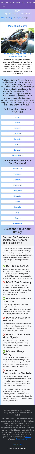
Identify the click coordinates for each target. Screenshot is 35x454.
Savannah (17, 150)
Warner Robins (17, 155)
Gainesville (17, 139)
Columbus (17, 134)
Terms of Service (21, 439)
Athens (17, 117)
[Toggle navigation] (3, 6)
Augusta (17, 128)
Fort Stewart (17, 169)
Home (3, 18)
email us (28, 437)
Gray (17, 212)
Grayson (18, 18)
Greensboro (17, 223)
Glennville (17, 196)
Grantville (17, 207)
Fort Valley (17, 174)
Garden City (17, 185)
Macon (17, 144)
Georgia (10, 18)
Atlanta (17, 123)
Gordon (17, 202)
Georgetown (17, 191)
